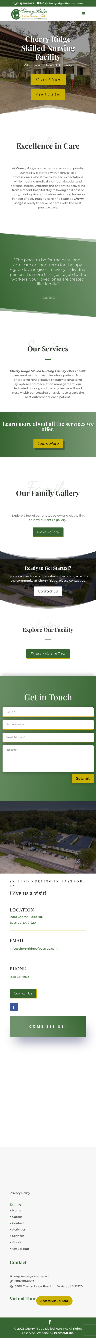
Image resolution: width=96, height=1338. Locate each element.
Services (18, 1236)
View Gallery (48, 532)
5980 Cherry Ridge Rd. (26, 917)
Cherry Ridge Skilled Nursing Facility (48, 47)
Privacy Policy (20, 1193)
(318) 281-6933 (19, 976)
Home (16, 1210)
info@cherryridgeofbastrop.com (34, 948)
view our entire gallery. (50, 520)
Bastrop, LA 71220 (23, 922)
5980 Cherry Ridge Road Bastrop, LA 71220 (46, 1286)
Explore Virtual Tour (48, 653)
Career (17, 1217)
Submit (83, 778)
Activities (19, 1229)
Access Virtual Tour (54, 1301)
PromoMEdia (64, 1333)
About (16, 1242)
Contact (18, 1223)
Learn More (48, 443)
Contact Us (48, 94)
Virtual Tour (48, 79)
